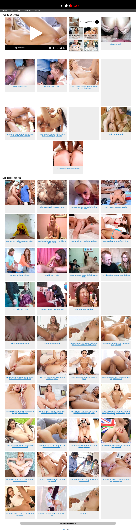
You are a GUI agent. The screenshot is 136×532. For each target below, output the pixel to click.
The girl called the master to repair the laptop (116, 275)
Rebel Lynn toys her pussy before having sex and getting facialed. (116, 378)
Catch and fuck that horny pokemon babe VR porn (20, 242)
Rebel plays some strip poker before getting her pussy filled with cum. (20, 412)
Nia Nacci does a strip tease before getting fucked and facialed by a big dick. (84, 412)
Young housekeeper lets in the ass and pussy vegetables (20, 514)
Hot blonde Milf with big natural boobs (68, 168)
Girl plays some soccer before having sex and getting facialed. (116, 446)
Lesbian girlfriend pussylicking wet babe (84, 241)
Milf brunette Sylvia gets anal (20, 343)
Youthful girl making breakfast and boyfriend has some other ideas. (84, 87)
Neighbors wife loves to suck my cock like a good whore (52, 242)
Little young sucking (116, 44)
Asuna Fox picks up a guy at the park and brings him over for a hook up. (52, 446)
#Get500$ (37, 10)
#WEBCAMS (27, 10)
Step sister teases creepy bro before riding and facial (84, 208)
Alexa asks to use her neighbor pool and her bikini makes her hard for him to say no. (84, 344)
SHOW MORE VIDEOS (68, 523)
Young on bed (84, 513)
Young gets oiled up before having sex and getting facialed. (116, 344)
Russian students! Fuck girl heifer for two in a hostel (84, 276)
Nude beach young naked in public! (116, 207)
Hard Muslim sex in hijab (20, 309)
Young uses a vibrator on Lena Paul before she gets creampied (116, 480)
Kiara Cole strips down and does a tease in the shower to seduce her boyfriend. (20, 378)
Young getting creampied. (52, 343)
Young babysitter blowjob (52, 86)
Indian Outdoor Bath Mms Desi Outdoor (52, 207)
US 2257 (71, 529)
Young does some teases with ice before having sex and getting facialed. (52, 135)
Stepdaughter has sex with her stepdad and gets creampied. (84, 480)
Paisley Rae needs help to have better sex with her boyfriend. (52, 378)
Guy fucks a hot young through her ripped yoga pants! (52, 480)
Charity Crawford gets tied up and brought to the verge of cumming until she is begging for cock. (116, 412)
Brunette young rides (20, 86)
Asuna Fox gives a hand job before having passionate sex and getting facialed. (52, 412)
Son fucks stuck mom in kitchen (20, 275)
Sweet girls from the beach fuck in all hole (116, 241)
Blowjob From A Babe (52, 275)
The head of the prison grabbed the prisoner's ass (52, 514)
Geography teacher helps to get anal (52, 309)
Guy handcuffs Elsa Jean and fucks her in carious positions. (84, 446)
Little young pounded (116, 134)
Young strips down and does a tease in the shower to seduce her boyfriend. (20, 135)
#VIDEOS (4, 10)
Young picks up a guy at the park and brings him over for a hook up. (20, 480)
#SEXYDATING (15, 10)
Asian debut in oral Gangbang (84, 309)
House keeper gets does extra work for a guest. (84, 378)
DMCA (64, 529)
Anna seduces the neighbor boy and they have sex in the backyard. (20, 446)
